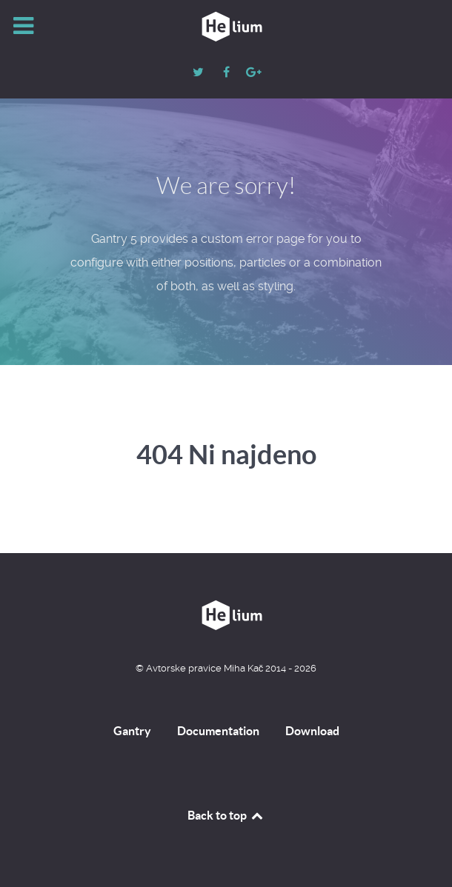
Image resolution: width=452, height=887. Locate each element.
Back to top (226, 815)
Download (312, 730)
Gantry (132, 730)
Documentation (218, 730)
